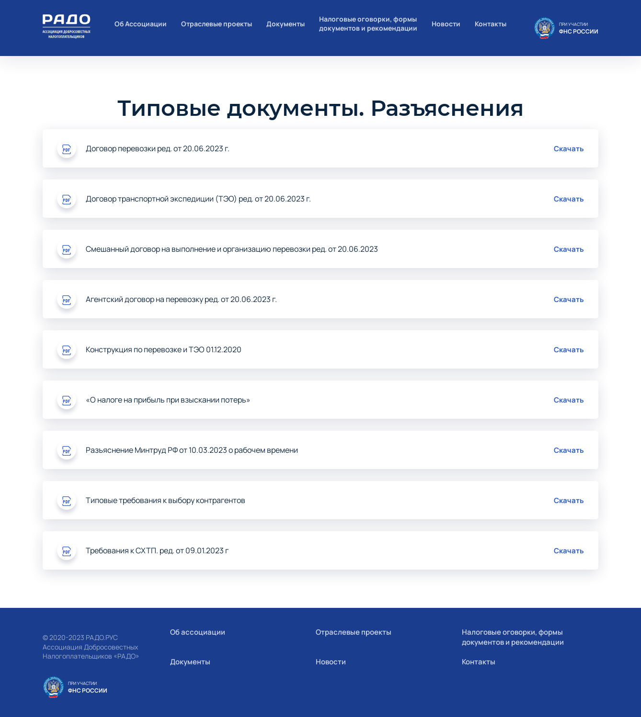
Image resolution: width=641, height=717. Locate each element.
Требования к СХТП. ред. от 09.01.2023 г (157, 550)
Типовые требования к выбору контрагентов (165, 500)
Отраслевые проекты (216, 23)
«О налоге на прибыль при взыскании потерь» (168, 399)
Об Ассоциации (140, 23)
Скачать (569, 149)
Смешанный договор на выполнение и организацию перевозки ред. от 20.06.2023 (232, 249)
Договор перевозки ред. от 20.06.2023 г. (157, 148)
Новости (446, 23)
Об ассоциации (197, 632)
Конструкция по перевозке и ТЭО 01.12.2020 (163, 349)
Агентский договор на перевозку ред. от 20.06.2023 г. (181, 299)
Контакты (490, 23)
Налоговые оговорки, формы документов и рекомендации (368, 23)
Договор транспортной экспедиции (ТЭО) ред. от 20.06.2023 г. (198, 198)
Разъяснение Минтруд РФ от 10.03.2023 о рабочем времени (192, 450)
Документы (285, 23)
